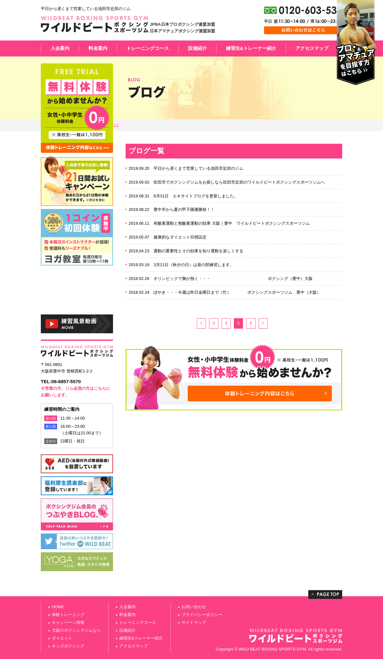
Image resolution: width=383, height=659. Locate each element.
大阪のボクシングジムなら (76, 630)
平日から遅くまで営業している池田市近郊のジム (198, 168)
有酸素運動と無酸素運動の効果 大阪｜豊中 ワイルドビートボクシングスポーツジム (232, 223)
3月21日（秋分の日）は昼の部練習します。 (194, 264)
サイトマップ (193, 622)
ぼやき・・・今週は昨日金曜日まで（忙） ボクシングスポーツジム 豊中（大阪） (237, 292)
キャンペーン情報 (68, 622)
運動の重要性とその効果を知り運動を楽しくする (198, 251)
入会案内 (60, 48)
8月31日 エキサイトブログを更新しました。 (196, 196)
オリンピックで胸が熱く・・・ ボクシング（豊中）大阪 (233, 278)
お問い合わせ (193, 606)
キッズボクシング (68, 646)
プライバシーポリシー (201, 614)
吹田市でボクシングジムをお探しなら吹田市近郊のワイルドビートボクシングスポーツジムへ (239, 182)
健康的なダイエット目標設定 (180, 237)
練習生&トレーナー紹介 (251, 48)
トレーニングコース (148, 48)
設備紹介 (197, 48)
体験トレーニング (68, 614)
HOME (58, 606)
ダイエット (62, 638)
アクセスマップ (311, 48)
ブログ (114, 125)
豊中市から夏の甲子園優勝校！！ (184, 209)
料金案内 (98, 48)
